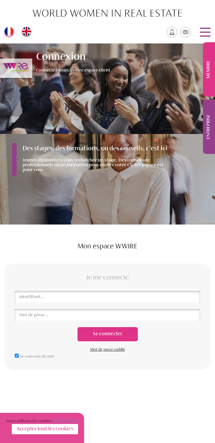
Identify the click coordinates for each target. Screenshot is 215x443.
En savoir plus (66, 421)
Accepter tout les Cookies (45, 429)
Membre (208, 69)
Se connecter (107, 334)
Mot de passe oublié (107, 350)
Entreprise (208, 126)
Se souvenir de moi (37, 357)
